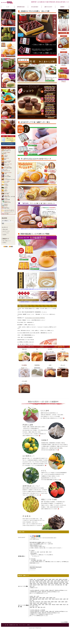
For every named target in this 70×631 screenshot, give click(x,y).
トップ (3, 624)
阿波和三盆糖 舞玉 (63, 43)
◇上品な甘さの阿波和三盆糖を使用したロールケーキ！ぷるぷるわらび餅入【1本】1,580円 (37, 289)
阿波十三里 (24, 349)
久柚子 (50, 365)
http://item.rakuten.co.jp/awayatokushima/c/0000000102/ (35, 317)
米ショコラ (63, 365)
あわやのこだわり (6, 231)
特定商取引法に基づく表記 (13, 624)
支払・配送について (7, 240)
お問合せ (4, 242)
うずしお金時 (24, 381)
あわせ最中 (50, 349)
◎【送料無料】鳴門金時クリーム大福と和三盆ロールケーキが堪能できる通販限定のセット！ (37, 301)
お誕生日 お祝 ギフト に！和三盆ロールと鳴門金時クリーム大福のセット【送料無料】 (37, 228)
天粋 (63, 349)
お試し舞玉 (63, 59)
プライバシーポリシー (22, 624)
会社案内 (4, 234)
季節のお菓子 (5, 229)
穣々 (37, 349)
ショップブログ (6, 232)
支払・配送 (6, 624)
